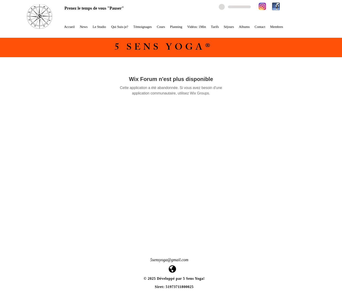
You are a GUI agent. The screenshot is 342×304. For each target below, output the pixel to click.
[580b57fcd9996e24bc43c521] (262, 6)
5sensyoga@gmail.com (169, 260)
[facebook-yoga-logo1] (276, 6)
